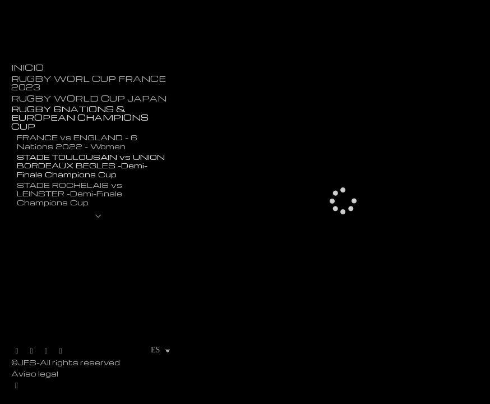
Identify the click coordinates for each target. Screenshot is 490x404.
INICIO (27, 67)
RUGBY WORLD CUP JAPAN (89, 98)
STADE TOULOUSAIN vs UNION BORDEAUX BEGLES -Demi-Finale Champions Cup (91, 165)
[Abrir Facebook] (31, 351)
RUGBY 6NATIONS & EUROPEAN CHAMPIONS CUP (80, 118)
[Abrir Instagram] (46, 351)
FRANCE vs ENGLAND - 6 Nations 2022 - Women (77, 141)
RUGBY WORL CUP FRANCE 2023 (88, 83)
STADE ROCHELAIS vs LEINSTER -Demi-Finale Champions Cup (69, 193)
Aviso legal (34, 373)
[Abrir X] (16, 351)
